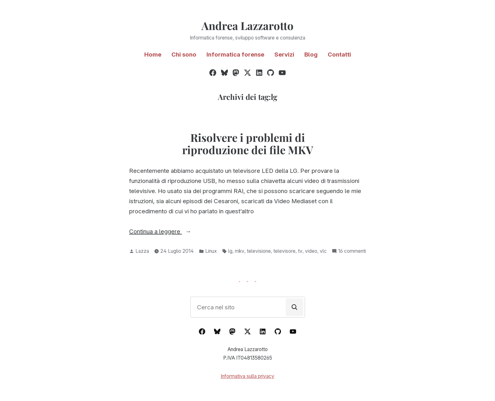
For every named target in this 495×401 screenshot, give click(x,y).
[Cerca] (294, 307)
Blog (311, 54)
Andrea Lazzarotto (247, 25)
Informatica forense (235, 54)
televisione (259, 251)
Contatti (339, 54)
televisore (284, 251)
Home (152, 54)
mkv (239, 251)
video (311, 251)
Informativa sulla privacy (247, 376)
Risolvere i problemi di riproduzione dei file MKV (247, 143)
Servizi (284, 54)
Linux (211, 251)
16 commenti (352, 251)
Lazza (142, 251)
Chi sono (183, 54)
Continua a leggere (172, 232)
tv (300, 251)
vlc (323, 251)
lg (230, 251)
